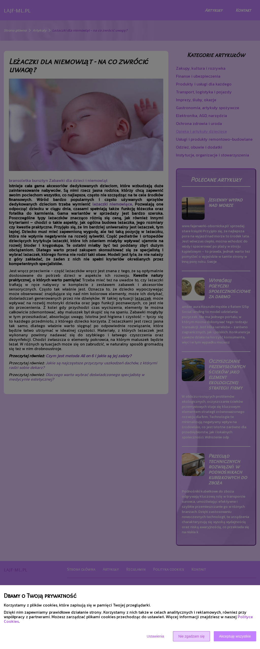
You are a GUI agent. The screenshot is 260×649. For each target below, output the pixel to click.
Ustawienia (155, 636)
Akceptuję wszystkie (235, 636)
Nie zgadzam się (191, 636)
